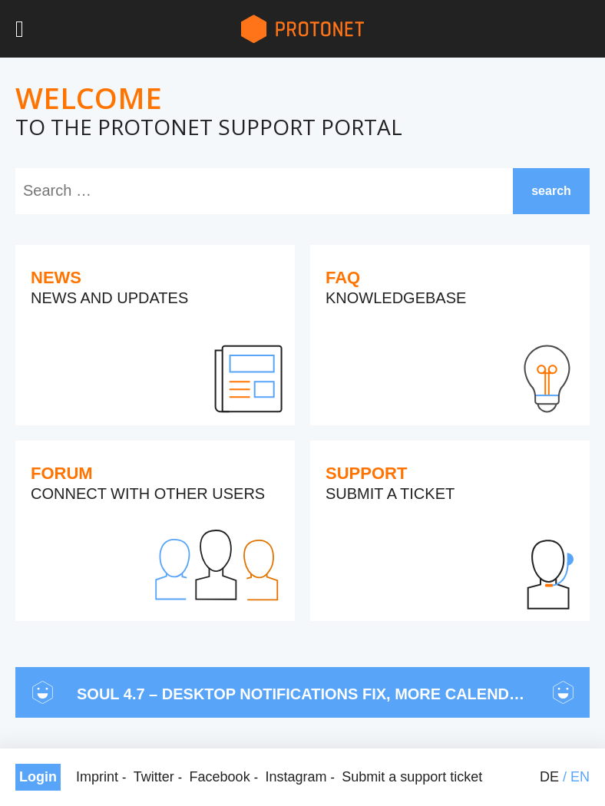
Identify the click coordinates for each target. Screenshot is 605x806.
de (549, 777)
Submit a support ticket (412, 777)
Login (38, 777)
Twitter (154, 777)
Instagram (295, 777)
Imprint (97, 777)
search (551, 190)
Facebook (220, 777)
